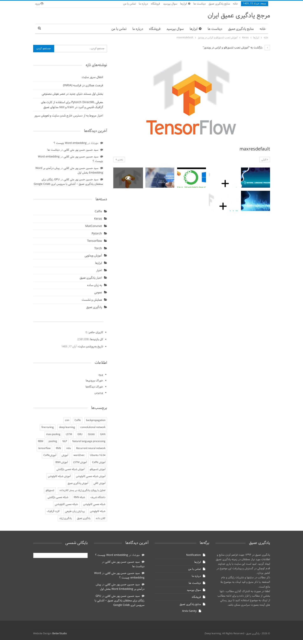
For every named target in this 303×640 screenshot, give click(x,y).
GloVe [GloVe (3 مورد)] (91, 434)
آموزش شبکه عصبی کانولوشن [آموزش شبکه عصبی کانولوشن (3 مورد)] (90, 476)
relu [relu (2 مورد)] (68, 448)
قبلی (264, 160)
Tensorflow (94, 241)
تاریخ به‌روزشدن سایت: (90, 346)
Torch (98, 248)
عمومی (98, 292)
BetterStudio (59, 634)
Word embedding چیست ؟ (70, 143)
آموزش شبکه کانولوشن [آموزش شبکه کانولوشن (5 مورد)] (59, 476)
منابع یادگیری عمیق (219, 4)
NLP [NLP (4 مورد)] (64, 441)
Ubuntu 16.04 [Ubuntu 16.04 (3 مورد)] (97, 455)
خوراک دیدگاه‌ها (94, 387)
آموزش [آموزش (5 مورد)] (65, 455)
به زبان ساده (94, 285)
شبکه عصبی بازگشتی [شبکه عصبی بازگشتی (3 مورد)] (58, 497)
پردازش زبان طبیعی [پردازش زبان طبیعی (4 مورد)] (75, 511)
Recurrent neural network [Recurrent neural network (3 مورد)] (90, 448)
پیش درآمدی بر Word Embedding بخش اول (120, 586)
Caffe (98, 211)
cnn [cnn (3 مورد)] (67, 420)
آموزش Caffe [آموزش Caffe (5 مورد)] (98, 462)
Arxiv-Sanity (189, 611)
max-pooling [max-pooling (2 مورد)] (53, 434)
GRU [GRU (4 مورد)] (80, 434)
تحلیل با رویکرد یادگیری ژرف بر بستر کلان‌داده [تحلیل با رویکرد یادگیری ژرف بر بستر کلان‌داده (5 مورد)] (82, 490)
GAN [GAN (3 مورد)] (102, 434)
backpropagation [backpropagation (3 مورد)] (95, 420)
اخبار (99, 270)
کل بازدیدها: (96, 339)
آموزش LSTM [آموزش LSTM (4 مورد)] (80, 462)
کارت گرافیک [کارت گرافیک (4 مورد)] (53, 511)
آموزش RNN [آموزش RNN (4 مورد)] (61, 462)
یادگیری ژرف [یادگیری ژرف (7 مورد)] (65, 518)
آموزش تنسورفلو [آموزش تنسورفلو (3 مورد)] (97, 469)
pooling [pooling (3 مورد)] (53, 441)
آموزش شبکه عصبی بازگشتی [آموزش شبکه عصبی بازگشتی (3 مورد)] (70, 469)
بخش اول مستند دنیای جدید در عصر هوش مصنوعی (72, 94)
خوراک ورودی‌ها (94, 380)
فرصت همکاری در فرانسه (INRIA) (83, 85)
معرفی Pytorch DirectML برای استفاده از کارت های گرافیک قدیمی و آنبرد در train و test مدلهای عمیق (72, 105)
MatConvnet (93, 226)
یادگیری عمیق (94, 307)
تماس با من (129, 4)
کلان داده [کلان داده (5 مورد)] (100, 518)
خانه (235, 4)
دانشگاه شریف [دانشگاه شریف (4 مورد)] (97, 497)
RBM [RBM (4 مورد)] (40, 441)
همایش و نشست (92, 300)
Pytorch (97, 233)
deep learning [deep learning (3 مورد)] (67, 427)
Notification (193, 555)
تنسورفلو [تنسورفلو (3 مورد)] (50, 490)
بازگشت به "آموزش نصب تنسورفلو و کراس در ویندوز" (236, 47)
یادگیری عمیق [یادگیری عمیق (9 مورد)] (83, 518)
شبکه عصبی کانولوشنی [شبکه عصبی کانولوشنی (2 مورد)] (66, 504)
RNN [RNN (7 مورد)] (58, 448)
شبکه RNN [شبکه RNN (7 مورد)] (79, 497)
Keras (98, 218)
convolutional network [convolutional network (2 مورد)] (92, 427)
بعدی (119, 160)
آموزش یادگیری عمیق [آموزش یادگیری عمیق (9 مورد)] (78, 483)
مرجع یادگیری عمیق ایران (239, 15)
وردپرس (99, 393)
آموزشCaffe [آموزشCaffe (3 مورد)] (49, 455)
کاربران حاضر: (95, 332)
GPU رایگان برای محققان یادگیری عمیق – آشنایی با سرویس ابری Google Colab (68, 181)
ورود (39, 4)
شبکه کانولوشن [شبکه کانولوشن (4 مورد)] (97, 511)
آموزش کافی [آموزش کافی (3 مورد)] (99, 483)
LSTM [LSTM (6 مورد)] (69, 434)
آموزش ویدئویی (93, 255)
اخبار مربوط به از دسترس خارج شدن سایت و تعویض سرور (68, 115)
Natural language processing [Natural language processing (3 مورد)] (88, 441)
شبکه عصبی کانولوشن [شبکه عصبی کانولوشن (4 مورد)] (94, 504)
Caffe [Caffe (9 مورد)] (78, 420)
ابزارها (185, 4)
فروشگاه (155, 4)
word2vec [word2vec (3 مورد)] (79, 455)
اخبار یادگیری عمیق (91, 278)
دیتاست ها (199, 4)
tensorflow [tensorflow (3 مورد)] (44, 448)
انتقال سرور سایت (92, 77)
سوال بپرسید (170, 4)
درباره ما (143, 4)
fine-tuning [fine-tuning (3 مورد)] (47, 427)
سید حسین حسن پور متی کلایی (81, 150)
